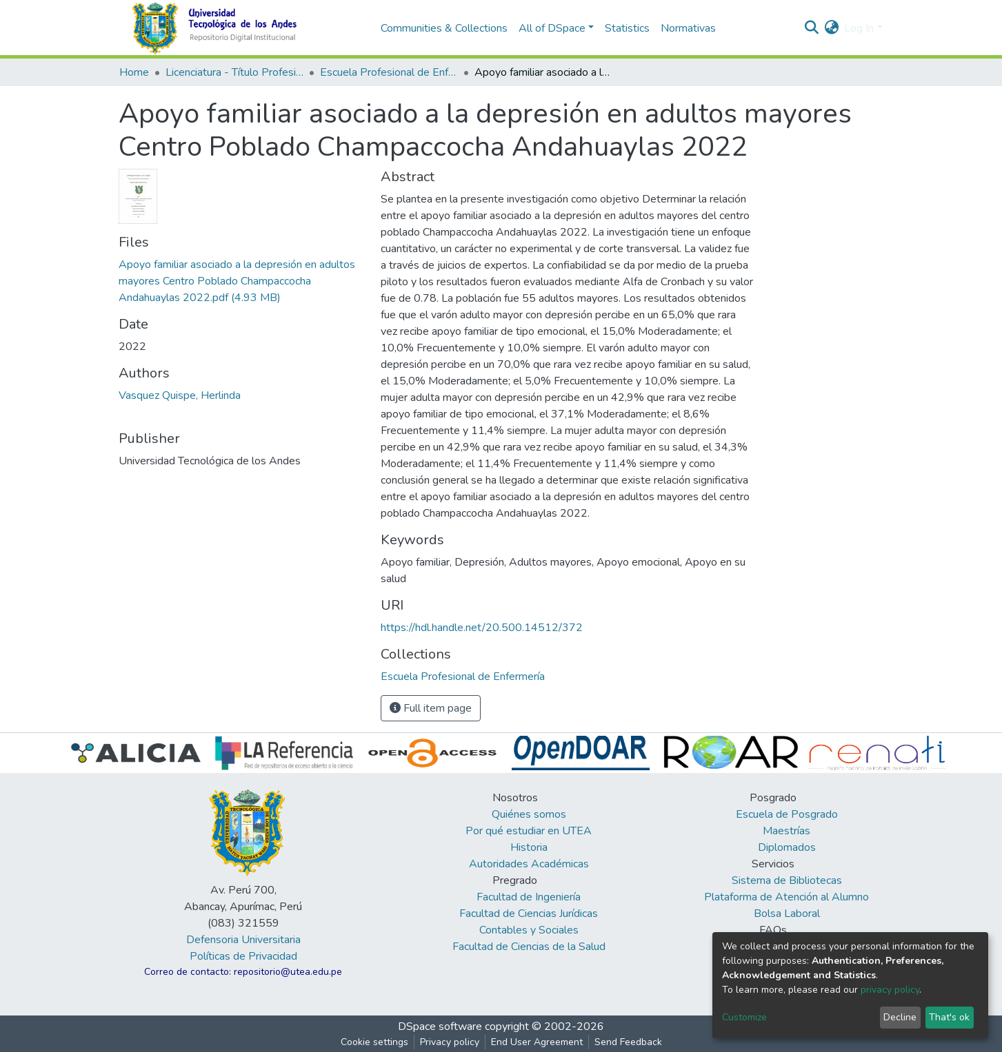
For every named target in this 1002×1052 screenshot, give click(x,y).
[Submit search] (811, 28)
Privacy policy (449, 1042)
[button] (831, 28)
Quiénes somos (529, 814)
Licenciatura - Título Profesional (234, 72)
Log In (859, 28)
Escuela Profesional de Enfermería (389, 72)
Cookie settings (374, 1042)
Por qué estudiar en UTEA (528, 830)
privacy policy (890, 989)
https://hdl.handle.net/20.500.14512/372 (482, 627)
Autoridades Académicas (529, 863)
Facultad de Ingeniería (529, 897)
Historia (529, 847)
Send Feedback (628, 1042)
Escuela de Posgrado (787, 814)
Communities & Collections (444, 28)
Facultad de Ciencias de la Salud (528, 946)
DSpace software (440, 1026)
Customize (744, 1017)
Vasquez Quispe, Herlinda (180, 395)
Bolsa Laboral (787, 913)
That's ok (949, 1017)
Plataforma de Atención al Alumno (786, 897)
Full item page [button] (431, 708)
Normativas (688, 28)
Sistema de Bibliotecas (787, 880)
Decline (899, 1017)
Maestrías (786, 830)
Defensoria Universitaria (243, 939)
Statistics (627, 28)
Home (134, 72)
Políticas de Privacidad (243, 956)
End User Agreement (537, 1042)
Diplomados (787, 847)
